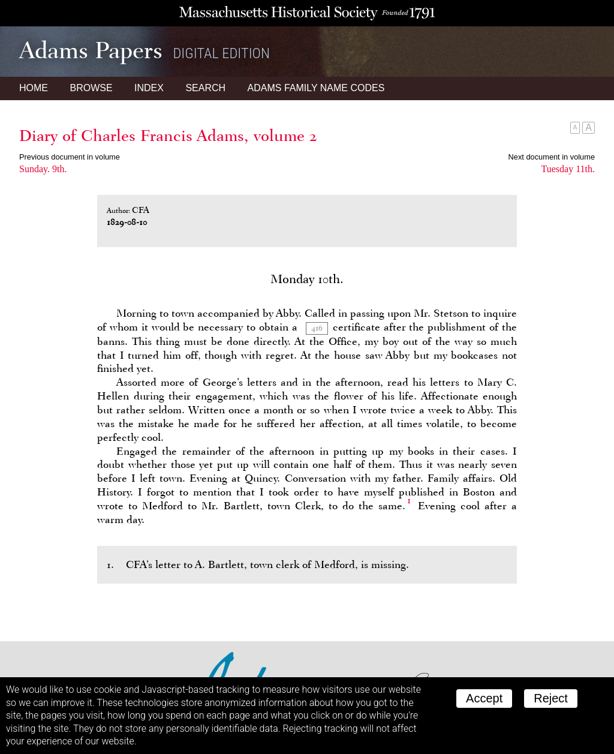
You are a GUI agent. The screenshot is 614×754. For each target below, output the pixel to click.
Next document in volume (551, 156)
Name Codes (316, 88)
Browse (91, 88)
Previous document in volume (69, 156)
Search (205, 88)
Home (33, 88)
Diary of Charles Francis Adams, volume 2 (168, 135)
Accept (484, 698)
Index (149, 88)
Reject (551, 698)
